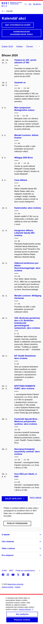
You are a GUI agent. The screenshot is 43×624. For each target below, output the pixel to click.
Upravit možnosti (26, 612)
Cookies (17, 587)
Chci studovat (8, 541)
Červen (29, 46)
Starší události (35, 497)
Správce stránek (7, 587)
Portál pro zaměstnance (25, 571)
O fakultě (6, 535)
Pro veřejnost (7, 555)
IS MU (4, 571)
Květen (19, 46)
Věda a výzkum (8, 548)
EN (30, 4)
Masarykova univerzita (15, 584)
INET (11, 571)
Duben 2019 (7, 46)
